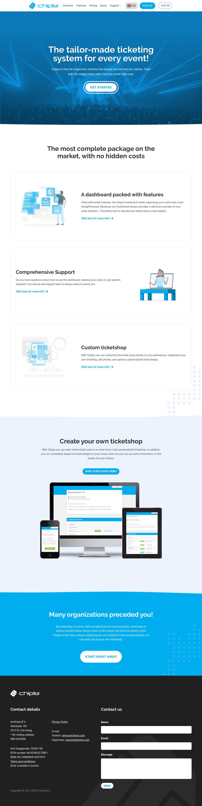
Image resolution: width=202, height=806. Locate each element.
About (103, 5)
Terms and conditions (22, 761)
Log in (165, 5)
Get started (101, 87)
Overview (68, 5)
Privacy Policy (60, 721)
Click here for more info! (97, 218)
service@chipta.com (73, 735)
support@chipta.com (77, 739)
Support (115, 5)
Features (81, 5)
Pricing (93, 5)
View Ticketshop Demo (101, 471)
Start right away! (101, 657)
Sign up (147, 5)
